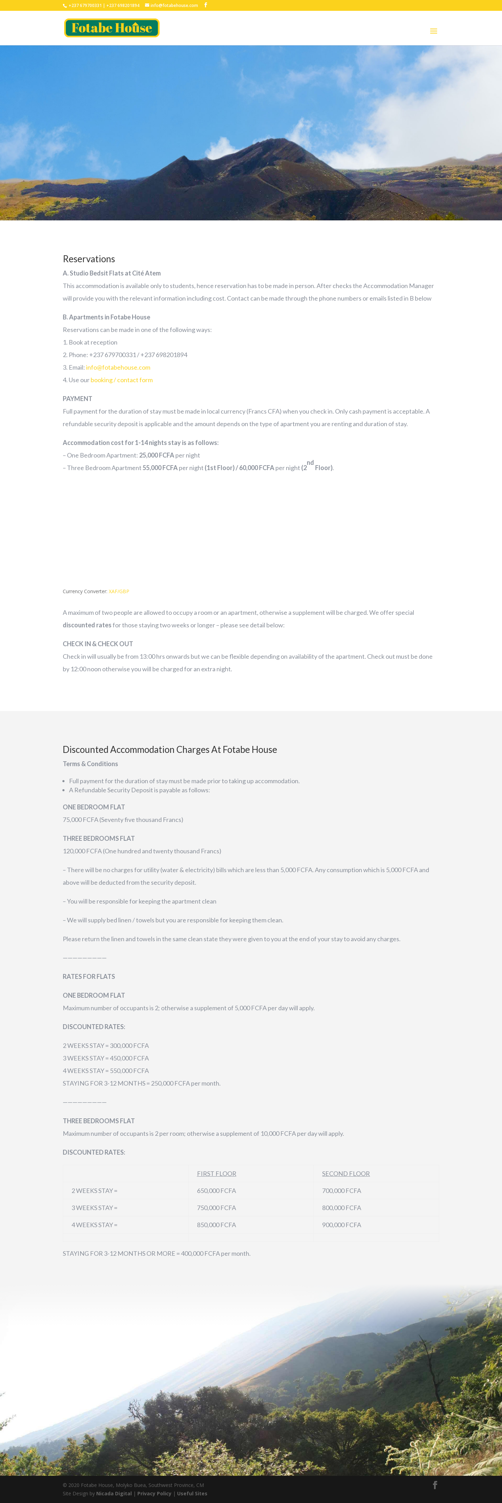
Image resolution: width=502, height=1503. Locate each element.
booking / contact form (122, 380)
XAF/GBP (119, 591)
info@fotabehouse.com (118, 367)
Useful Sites (192, 1493)
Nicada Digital (114, 1493)
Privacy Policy (155, 1493)
